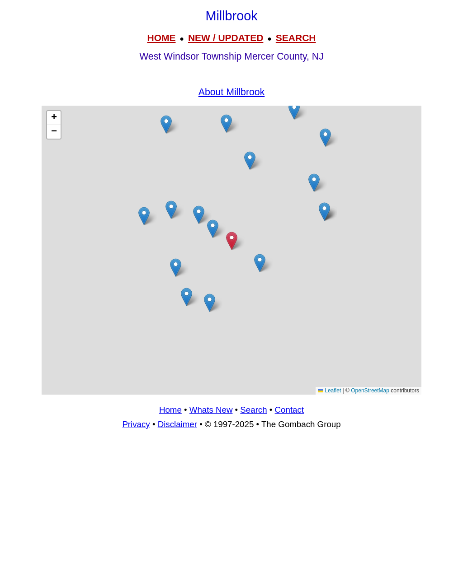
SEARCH (296, 38)
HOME (161, 38)
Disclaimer (177, 424)
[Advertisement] (231, 502)
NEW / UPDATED (225, 38)
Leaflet (329, 390)
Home (170, 409)
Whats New (211, 409)
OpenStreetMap (370, 390)
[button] (186, 297)
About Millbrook (231, 92)
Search (253, 409)
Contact (289, 409)
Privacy (136, 424)
